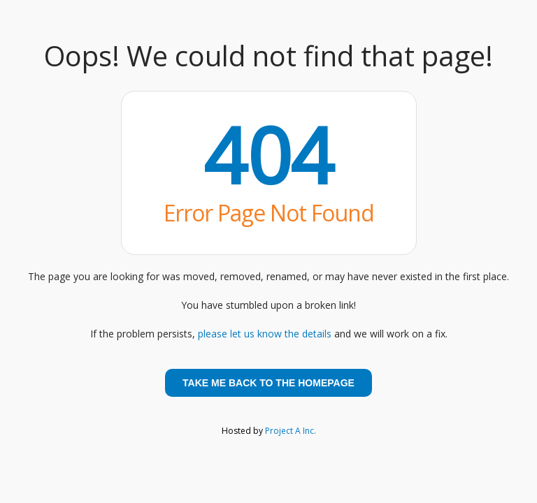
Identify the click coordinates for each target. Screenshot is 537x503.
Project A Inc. (290, 431)
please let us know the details (264, 333)
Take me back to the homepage (268, 382)
